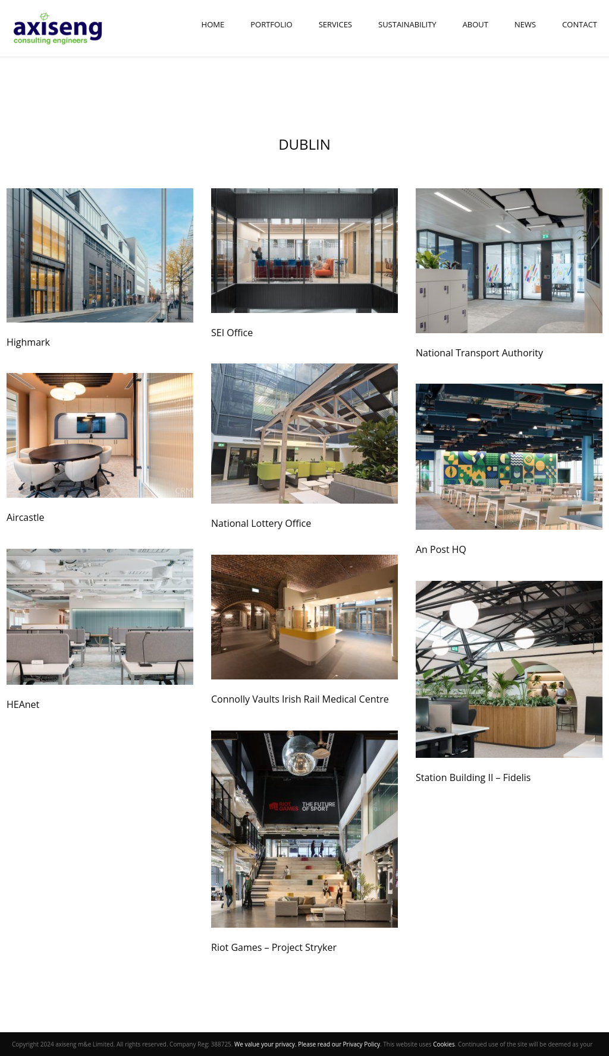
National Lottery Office (261, 523)
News (525, 25)
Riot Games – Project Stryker (274, 947)
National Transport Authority (479, 352)
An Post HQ (441, 549)
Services (335, 25)
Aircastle (26, 517)
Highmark (28, 342)
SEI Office (232, 332)
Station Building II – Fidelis (473, 777)
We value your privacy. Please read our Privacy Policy (307, 1044)
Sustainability (407, 25)
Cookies (444, 1044)
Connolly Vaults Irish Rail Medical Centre (300, 699)
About (475, 25)
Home (213, 25)
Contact (579, 25)
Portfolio (271, 25)
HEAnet (23, 704)
